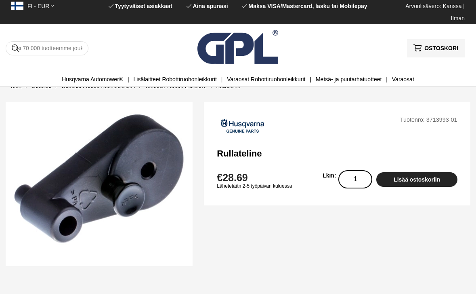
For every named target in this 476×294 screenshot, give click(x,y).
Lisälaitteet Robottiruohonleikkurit (175, 79)
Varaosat (403, 79)
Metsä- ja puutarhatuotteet (349, 79)
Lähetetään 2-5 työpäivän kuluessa (254, 186)
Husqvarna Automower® (92, 79)
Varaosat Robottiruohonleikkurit (266, 79)
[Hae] (47, 48)
